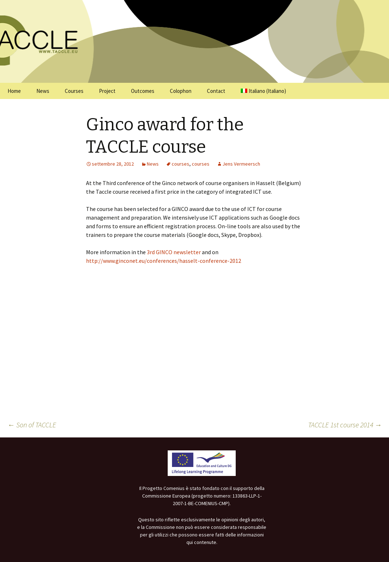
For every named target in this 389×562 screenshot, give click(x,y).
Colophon (180, 90)
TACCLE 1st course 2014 (345, 424)
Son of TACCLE (32, 424)
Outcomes (142, 90)
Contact (216, 90)
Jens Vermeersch (241, 164)
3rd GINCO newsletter (174, 252)
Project (107, 90)
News (42, 90)
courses (180, 164)
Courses (74, 90)
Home (14, 90)
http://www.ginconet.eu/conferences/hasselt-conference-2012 (163, 260)
